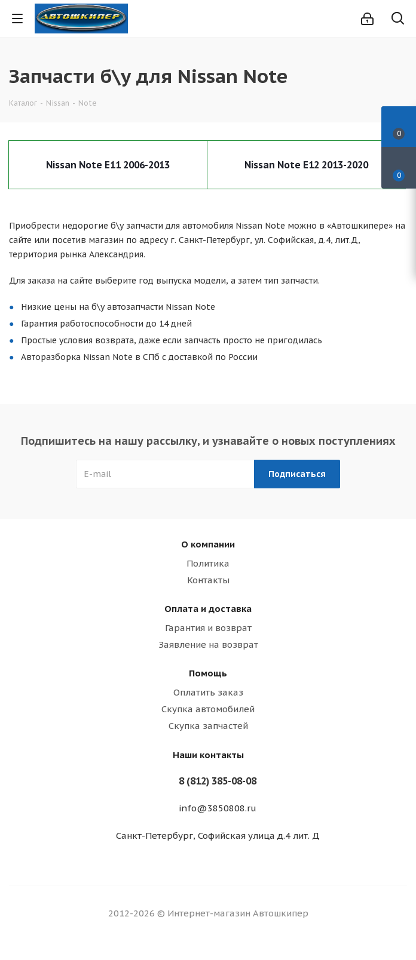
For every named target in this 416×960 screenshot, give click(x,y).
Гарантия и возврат (208, 627)
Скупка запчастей (208, 725)
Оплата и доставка (208, 608)
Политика (208, 563)
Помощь (208, 673)
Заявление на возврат (208, 644)
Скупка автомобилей (208, 709)
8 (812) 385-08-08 (217, 781)
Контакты (208, 580)
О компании (208, 544)
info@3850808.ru (217, 808)
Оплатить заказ (208, 692)
